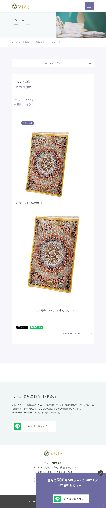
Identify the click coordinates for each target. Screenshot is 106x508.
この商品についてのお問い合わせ (53, 310)
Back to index (72, 333)
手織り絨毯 (27, 123)
